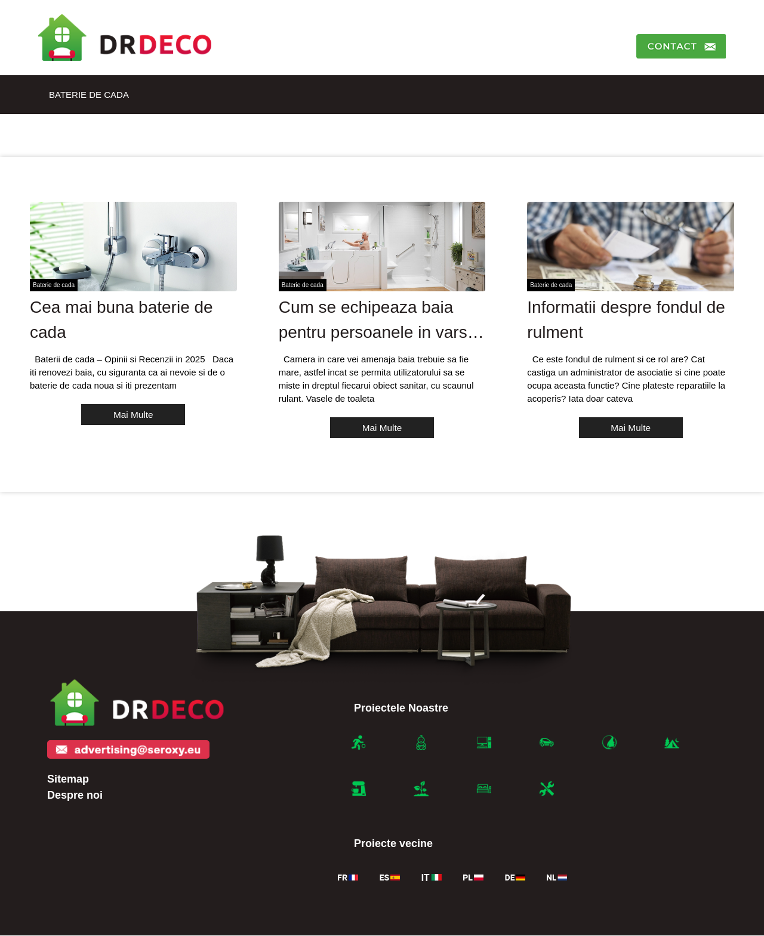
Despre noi (75, 796)
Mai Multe (133, 415)
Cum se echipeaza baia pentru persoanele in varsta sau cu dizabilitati (380, 332)
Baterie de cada (89, 95)
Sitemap (68, 780)
